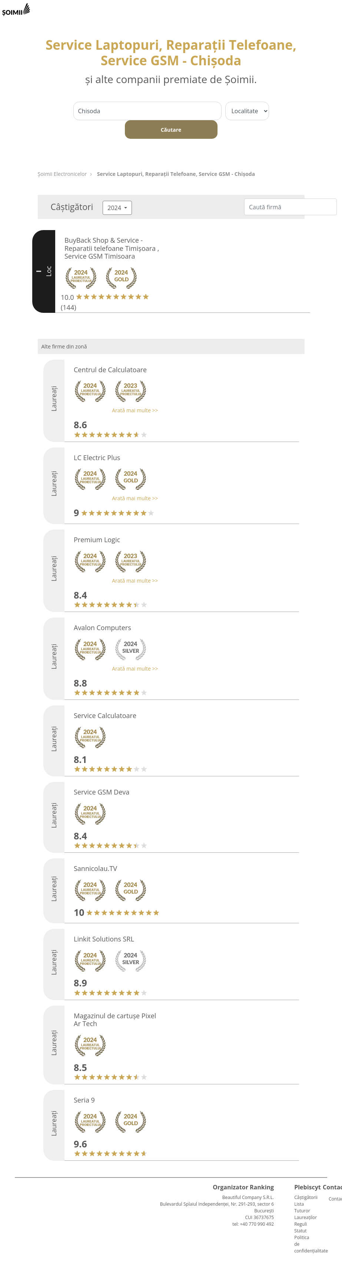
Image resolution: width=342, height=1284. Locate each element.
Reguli (300, 1224)
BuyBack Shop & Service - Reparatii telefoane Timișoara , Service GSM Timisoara (111, 248)
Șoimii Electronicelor (62, 173)
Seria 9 (84, 1099)
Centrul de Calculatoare (110, 369)
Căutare (171, 129)
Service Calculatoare (105, 715)
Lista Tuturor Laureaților (305, 1211)
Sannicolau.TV (95, 868)
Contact (332, 1199)
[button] (114, 410)
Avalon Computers (102, 627)
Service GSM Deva (101, 791)
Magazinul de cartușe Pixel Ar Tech (115, 1019)
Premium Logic (97, 539)
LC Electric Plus (97, 457)
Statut (300, 1231)
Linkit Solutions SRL (104, 938)
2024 (115, 208)
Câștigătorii (306, 1197)
